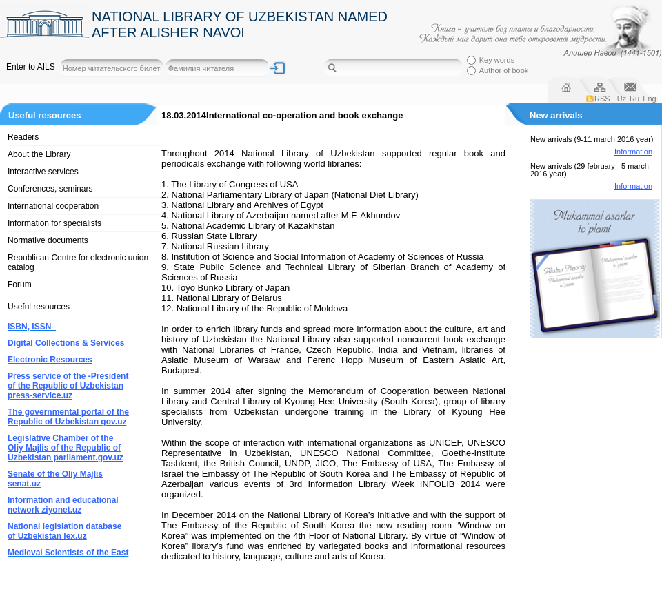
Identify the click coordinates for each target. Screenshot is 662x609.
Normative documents (48, 240)
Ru (634, 98)
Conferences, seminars (50, 189)
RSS (602, 98)
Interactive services (43, 171)
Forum (20, 284)
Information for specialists (54, 223)
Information (633, 151)
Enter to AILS (30, 67)
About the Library (39, 154)
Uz (621, 98)
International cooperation (53, 206)
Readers (23, 137)
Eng (649, 98)
